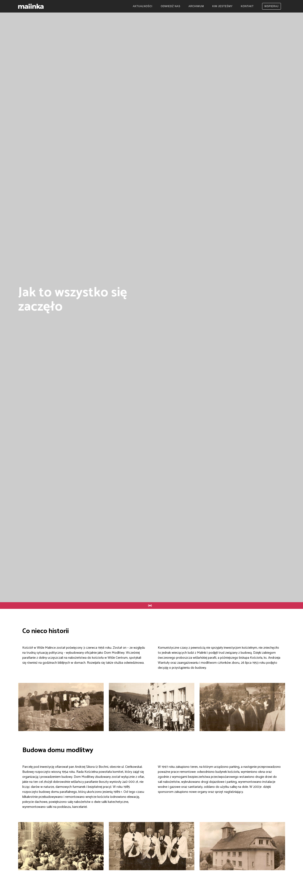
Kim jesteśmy (222, 6)
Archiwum (196, 6)
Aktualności (142, 6)
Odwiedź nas (170, 6)
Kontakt (247, 6)
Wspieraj (271, 6)
